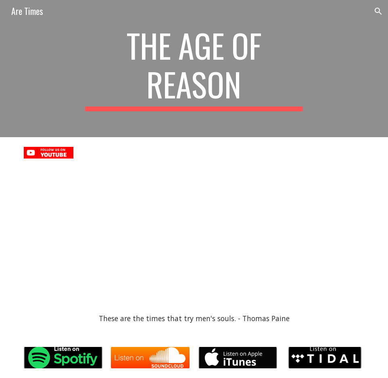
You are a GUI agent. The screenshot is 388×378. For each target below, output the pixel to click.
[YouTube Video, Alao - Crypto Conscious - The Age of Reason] (281, 234)
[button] (378, 11)
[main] (194, 69)
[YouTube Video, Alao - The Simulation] (107, 234)
